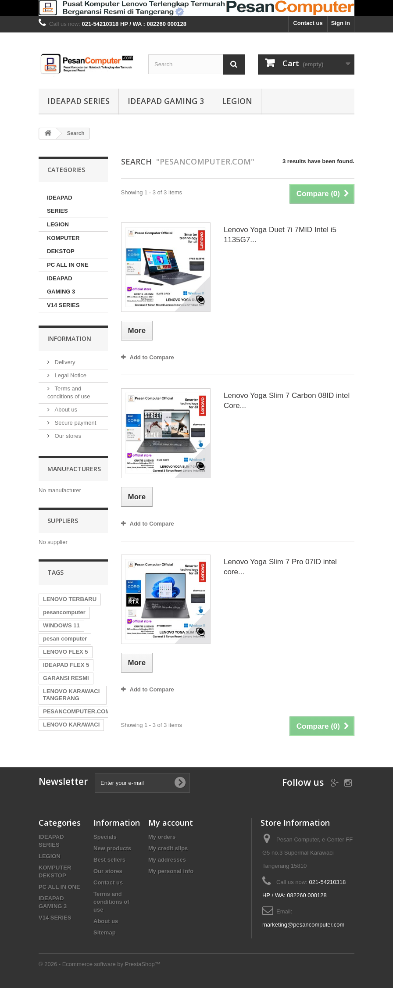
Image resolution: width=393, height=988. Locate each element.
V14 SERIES (63, 305)
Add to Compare (152, 357)
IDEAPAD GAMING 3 (166, 101)
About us (65, 409)
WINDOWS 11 (61, 625)
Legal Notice (69, 375)
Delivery (64, 362)
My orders (161, 837)
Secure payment (74, 422)
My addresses (167, 859)
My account (170, 822)
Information (69, 338)
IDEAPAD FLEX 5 (66, 665)
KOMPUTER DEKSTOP (63, 244)
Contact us (307, 23)
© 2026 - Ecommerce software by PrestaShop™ (100, 964)
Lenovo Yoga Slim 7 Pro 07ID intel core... (280, 567)
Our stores (67, 436)
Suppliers (62, 520)
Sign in (340, 23)
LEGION (237, 101)
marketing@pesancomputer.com (303, 924)
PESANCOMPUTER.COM (76, 711)
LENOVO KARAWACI (71, 724)
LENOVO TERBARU (69, 599)
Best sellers (109, 859)
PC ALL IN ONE (68, 264)
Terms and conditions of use (111, 902)
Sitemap (104, 932)
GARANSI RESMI (66, 678)
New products (112, 848)
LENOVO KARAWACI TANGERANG (71, 695)
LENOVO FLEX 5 (65, 651)
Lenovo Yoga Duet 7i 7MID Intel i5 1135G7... (280, 235)
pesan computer (65, 638)
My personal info (170, 871)
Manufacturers (74, 469)
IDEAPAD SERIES (78, 101)
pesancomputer (64, 612)
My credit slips (168, 848)
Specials (105, 837)
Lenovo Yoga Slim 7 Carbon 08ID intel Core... (287, 400)
